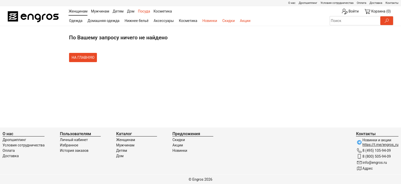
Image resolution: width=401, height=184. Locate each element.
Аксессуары (164, 21)
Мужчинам (125, 145)
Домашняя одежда (103, 21)
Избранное (69, 145)
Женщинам (125, 140)
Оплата (361, 3)
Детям (121, 150)
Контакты (391, 3)
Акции (245, 21)
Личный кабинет (74, 140)
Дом (120, 156)
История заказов (74, 150)
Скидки (228, 21)
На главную (83, 57)
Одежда (75, 21)
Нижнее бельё (136, 21)
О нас (291, 3)
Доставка (376, 3)
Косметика (188, 21)
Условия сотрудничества (336, 3)
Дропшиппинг (308, 3)
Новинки (209, 21)
